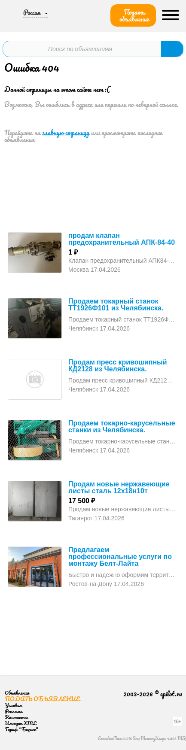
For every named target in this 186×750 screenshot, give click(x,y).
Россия (31, 12)
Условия (13, 705)
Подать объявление (134, 15)
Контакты (16, 717)
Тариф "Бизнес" (21, 729)
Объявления (17, 693)
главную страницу (65, 133)
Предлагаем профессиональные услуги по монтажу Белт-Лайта (120, 556)
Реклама (13, 711)
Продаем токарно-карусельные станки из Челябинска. (121, 426)
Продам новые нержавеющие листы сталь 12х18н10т (118, 487)
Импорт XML (20, 723)
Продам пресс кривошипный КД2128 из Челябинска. (117, 365)
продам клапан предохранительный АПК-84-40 (121, 239)
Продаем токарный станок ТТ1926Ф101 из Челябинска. (115, 305)
